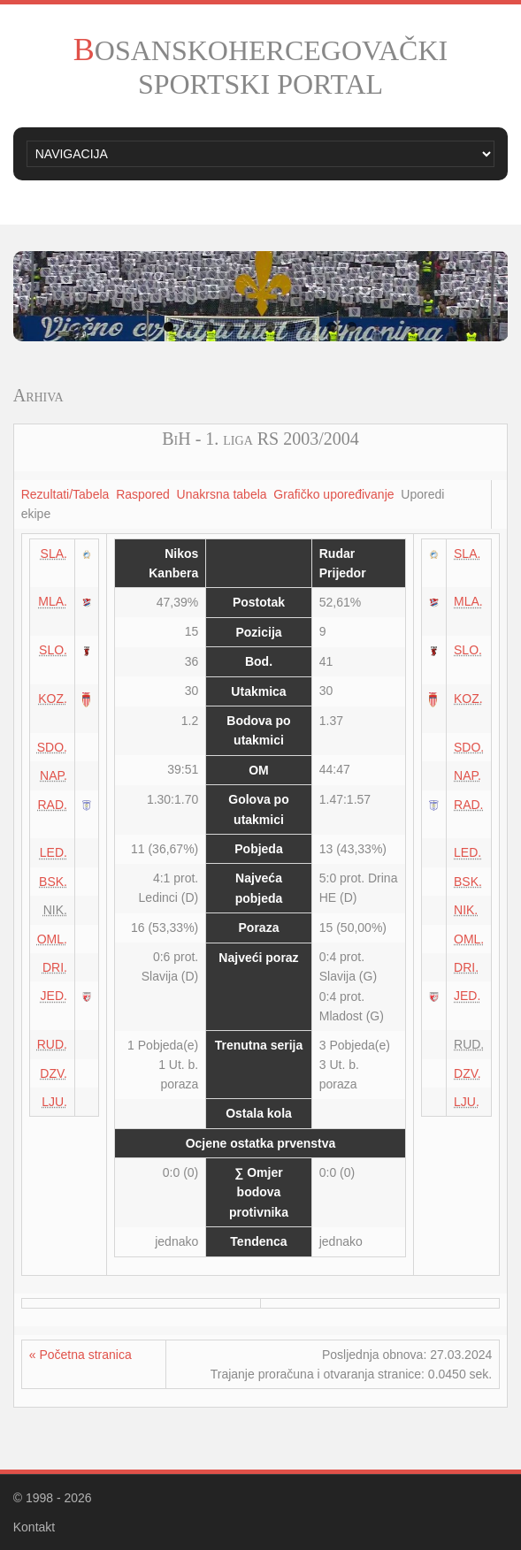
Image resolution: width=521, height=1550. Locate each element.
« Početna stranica (80, 1355)
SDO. (52, 747)
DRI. (54, 967)
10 (351, 327)
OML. (52, 939)
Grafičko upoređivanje (333, 494)
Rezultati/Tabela (65, 494)
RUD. (52, 1044)
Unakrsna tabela (222, 494)
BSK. (53, 881)
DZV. (53, 1073)
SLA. (54, 553)
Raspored (143, 494)
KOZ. (52, 698)
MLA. (52, 601)
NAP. (53, 775)
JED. (54, 996)
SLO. (53, 650)
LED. (53, 852)
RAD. (52, 805)
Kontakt (34, 1527)
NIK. (466, 910)
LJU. (54, 1102)
